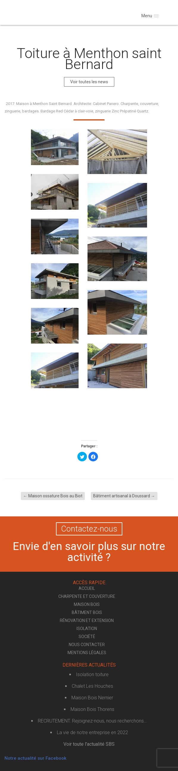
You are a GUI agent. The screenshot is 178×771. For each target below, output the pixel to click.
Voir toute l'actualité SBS (89, 744)
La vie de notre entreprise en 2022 (92, 732)
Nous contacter (87, 644)
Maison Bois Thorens (92, 709)
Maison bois (87, 604)
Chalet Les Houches (92, 686)
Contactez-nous (89, 529)
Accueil (87, 588)
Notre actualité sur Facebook (35, 758)
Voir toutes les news (89, 81)
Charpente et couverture (86, 596)
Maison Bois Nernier (92, 698)
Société (87, 636)
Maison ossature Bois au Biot (52, 495)
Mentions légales (87, 652)
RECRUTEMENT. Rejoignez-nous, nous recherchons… (92, 721)
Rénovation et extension (87, 620)
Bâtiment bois (87, 612)
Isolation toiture (92, 674)
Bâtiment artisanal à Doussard (124, 495)
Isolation (86, 628)
